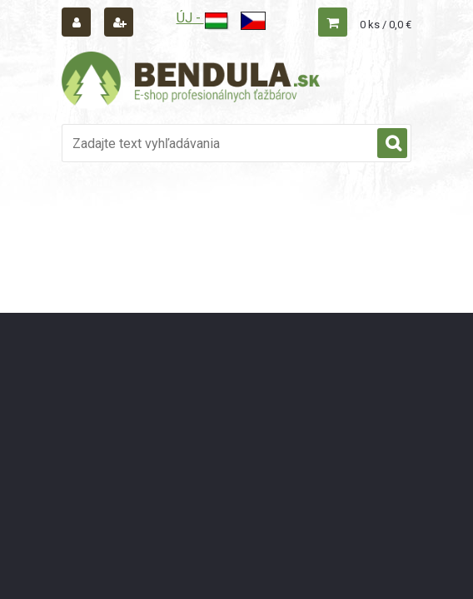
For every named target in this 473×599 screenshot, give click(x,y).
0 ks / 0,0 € (385, 24)
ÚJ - (203, 18)
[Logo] (191, 80)
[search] (392, 144)
